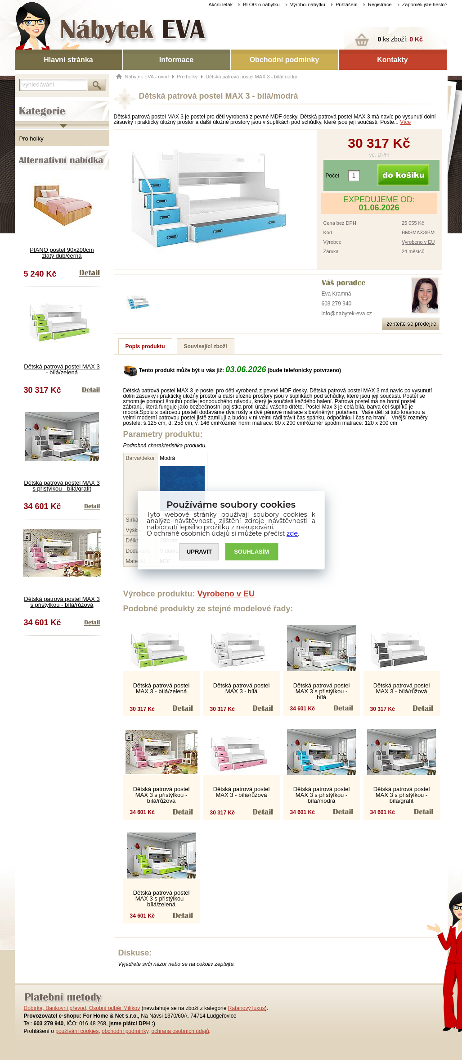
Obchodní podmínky (284, 60)
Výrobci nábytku (307, 4)
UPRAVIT (199, 551)
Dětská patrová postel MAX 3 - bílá (241, 688)
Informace (176, 60)
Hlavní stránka (68, 60)
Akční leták (220, 4)
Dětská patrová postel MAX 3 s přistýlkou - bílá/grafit (61, 485)
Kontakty (392, 60)
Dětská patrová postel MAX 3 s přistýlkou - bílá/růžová (61, 602)
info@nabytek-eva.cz (347, 313)
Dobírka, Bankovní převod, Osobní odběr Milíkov (82, 1008)
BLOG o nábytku (261, 4)
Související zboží (205, 346)
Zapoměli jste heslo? (425, 4)
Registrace (380, 4)
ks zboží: (400, 39)
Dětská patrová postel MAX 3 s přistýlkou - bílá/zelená (161, 898)
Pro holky (31, 138)
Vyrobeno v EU (418, 242)
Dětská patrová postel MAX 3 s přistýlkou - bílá (321, 691)
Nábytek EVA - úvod (147, 76)
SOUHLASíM (251, 551)
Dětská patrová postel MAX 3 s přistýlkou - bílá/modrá (321, 795)
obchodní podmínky (125, 1031)
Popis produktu (145, 346)
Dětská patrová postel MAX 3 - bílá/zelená (61, 369)
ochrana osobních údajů (180, 1031)
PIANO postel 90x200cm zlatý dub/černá (62, 252)
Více (405, 122)
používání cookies (77, 1031)
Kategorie (27, 104)
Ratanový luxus (246, 1008)
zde (292, 533)
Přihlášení (347, 4)
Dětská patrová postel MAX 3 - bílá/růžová (401, 688)
